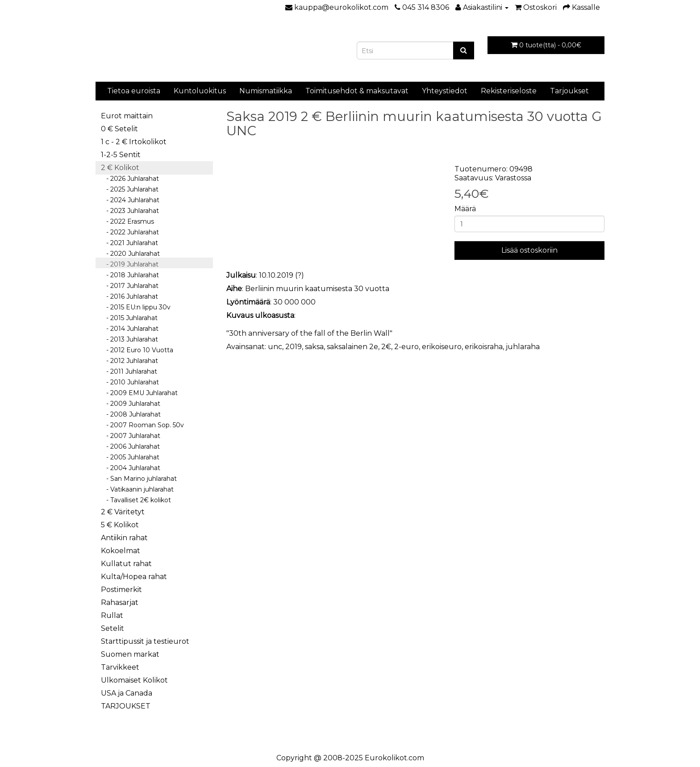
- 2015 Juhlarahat (129, 318)
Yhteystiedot (444, 91)
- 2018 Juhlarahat (130, 275)
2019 (293, 346)
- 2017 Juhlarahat (129, 286)
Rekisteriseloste (509, 91)
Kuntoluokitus (200, 91)
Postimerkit (121, 589)
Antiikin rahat (124, 538)
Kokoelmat (120, 550)
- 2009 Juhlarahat (130, 404)
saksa (314, 346)
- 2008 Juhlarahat (131, 414)
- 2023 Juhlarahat (130, 211)
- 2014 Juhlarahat (129, 329)
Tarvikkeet (120, 667)
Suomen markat (130, 654)
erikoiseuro (442, 346)
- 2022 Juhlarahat (130, 232)
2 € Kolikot (120, 167)
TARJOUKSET (125, 706)
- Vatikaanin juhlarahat (137, 489)
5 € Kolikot (120, 525)
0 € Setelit (119, 129)
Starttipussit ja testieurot (145, 641)
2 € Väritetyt (123, 512)
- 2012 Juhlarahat (129, 361)
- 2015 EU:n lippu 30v (136, 307)
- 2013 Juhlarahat (129, 339)
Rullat (112, 615)
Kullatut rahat (126, 563)
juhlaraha (523, 346)
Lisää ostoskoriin (529, 250)
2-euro (406, 346)
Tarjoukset (569, 91)
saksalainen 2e (352, 346)
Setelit (112, 628)
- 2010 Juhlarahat (130, 382)
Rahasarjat (119, 602)
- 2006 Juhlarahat (130, 446)
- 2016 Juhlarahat (129, 296)
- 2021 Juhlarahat (129, 243)
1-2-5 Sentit (121, 154)
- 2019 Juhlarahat (129, 264)
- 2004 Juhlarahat (130, 468)
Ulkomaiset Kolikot (134, 680)
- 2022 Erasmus (127, 221)
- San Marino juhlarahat (139, 479)
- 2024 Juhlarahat (130, 200)
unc (275, 346)
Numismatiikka (265, 91)
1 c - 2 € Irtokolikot (134, 142)
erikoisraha (484, 346)
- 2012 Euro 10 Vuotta (137, 350)
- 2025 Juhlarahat (129, 189)
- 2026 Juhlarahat (130, 179)
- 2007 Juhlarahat (130, 436)
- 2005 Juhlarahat (130, 457)
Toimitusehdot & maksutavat (356, 91)
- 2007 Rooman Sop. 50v (142, 425)
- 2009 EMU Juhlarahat (139, 393)
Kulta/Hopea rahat (134, 576)
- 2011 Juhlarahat (129, 371)
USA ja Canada (126, 693)
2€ (386, 346)
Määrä (465, 208)
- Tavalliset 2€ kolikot (136, 500)
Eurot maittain (127, 116)
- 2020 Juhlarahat (130, 254)
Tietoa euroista (133, 91)
